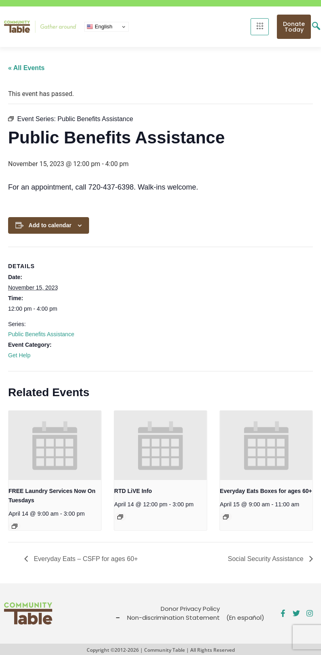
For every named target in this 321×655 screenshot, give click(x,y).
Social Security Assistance (266, 558)
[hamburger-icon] (260, 26)
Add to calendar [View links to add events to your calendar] (50, 225)
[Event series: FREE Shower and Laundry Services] (14, 526)
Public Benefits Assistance (41, 334)
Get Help (19, 355)
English (99, 26)
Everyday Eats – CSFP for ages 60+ (85, 558)
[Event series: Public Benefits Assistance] (120, 516)
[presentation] (55, 445)
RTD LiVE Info (133, 491)
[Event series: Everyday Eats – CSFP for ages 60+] (226, 516)
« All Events (26, 67)
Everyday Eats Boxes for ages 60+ (266, 491)
